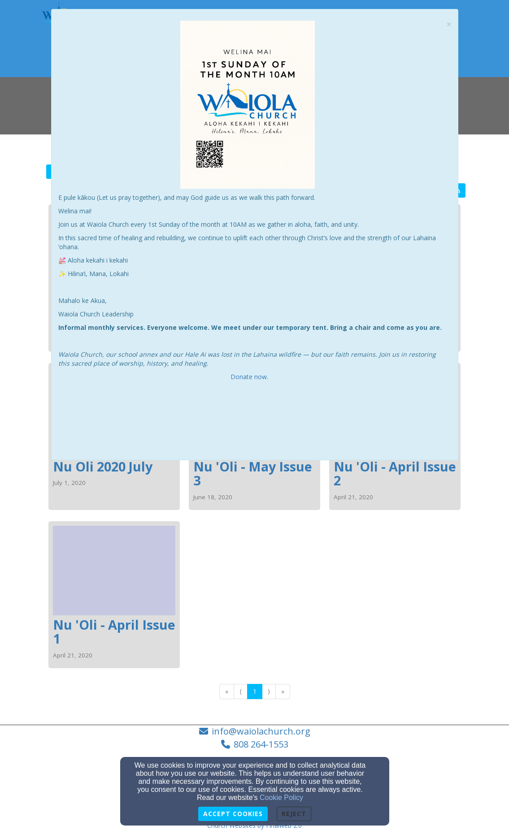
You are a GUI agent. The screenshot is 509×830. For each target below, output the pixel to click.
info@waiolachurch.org (261, 731)
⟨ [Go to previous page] (240, 691)
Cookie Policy (281, 797)
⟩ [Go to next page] (269, 691)
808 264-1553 (261, 744)
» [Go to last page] (282, 691)
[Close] (449, 24)
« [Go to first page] (226, 691)
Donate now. (250, 376)
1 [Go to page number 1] (255, 691)
